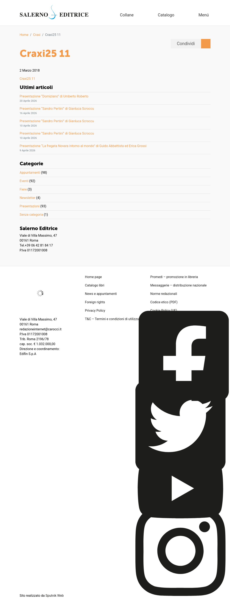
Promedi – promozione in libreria (174, 277)
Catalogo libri (94, 285)
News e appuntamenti (101, 294)
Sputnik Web (55, 596)
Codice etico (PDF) (164, 302)
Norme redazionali (163, 294)
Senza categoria (31, 215)
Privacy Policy (95, 311)
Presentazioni (30, 206)
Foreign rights (95, 302)
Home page (93, 277)
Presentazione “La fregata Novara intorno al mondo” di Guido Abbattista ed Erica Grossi (83, 146)
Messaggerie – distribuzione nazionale (178, 285)
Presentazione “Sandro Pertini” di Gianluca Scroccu (57, 109)
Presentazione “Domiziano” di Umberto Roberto (54, 96)
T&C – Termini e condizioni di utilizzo (112, 319)
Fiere (23, 189)
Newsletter (27, 198)
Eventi (24, 181)
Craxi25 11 (27, 79)
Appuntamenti (30, 173)
